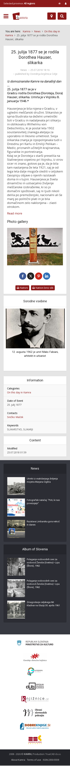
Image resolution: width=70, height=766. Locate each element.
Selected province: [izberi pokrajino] (19, 3)
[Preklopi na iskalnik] (62, 16)
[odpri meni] (6, 16)
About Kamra (18, 760)
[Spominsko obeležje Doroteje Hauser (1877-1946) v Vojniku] (35, 246)
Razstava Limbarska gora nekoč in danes (43, 524)
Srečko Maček (15, 417)
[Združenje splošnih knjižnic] (35, 740)
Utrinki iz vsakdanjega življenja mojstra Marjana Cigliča (42, 481)
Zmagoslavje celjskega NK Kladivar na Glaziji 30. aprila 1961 (43, 604)
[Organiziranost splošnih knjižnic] (35, 657)
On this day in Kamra (19, 393)
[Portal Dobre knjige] (35, 726)
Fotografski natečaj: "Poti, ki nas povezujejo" (43, 502)
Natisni (22, 288)
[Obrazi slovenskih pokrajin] (35, 713)
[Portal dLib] (35, 686)
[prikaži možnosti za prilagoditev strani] (59, 3)
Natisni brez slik (42, 288)
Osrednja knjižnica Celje (43, 74)
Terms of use (34, 760)
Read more (14, 213)
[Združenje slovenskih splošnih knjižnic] (35, 700)
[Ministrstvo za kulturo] (35, 644)
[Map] (51, 16)
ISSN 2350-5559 (51, 760)
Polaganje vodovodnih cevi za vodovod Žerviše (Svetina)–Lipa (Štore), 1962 (43, 563)
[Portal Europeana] (35, 672)
